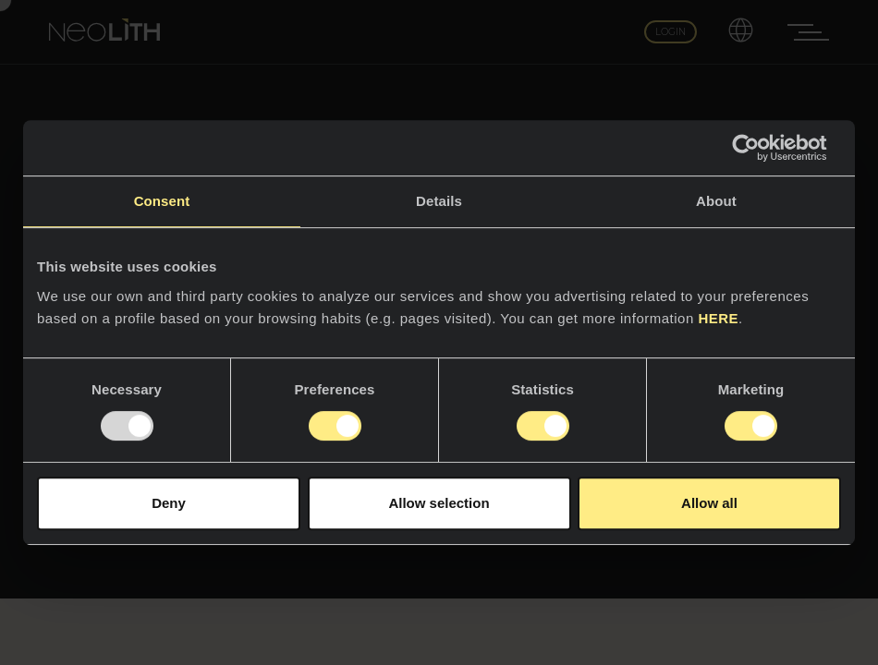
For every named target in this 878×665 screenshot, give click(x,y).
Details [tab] (439, 201)
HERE (718, 318)
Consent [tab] (162, 201)
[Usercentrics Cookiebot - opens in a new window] (760, 148)
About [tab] (716, 201)
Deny (169, 503)
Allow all (709, 503)
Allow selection (438, 503)
